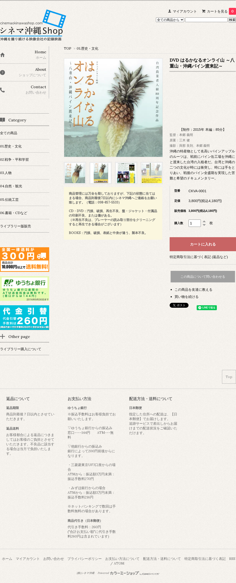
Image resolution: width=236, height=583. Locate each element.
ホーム (7, 558)
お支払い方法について (122, 558)
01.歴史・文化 (87, 48)
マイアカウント (185, 11)
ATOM (119, 563)
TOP (67, 48)
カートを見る (221, 11)
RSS (232, 558)
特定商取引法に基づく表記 (205, 558)
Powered (128, 573)
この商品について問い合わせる (202, 276)
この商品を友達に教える (193, 289)
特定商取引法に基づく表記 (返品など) (199, 257)
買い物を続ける (187, 296)
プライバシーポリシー (84, 558)
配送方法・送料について (162, 558)
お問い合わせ (53, 558)
